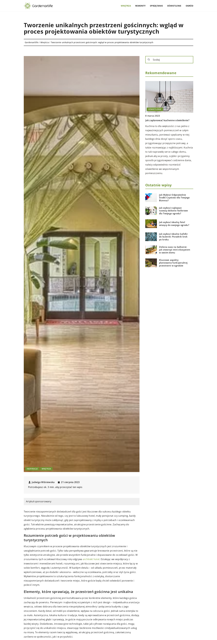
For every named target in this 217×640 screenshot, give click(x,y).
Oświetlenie (174, 5)
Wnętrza (126, 5)
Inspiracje (32, 469)
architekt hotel (91, 559)
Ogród (189, 5)
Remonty (140, 5)
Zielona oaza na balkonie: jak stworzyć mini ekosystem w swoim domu (174, 250)
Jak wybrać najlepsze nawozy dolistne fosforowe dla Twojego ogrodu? (173, 210)
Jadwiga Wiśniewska (43, 482)
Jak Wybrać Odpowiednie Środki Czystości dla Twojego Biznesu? (174, 197)
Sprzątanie (156, 5)
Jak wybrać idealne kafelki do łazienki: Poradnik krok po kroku (173, 237)
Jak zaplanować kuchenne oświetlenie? (167, 120)
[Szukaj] (148, 59)
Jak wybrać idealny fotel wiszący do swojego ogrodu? (174, 223)
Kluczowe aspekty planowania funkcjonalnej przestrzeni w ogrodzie (173, 263)
